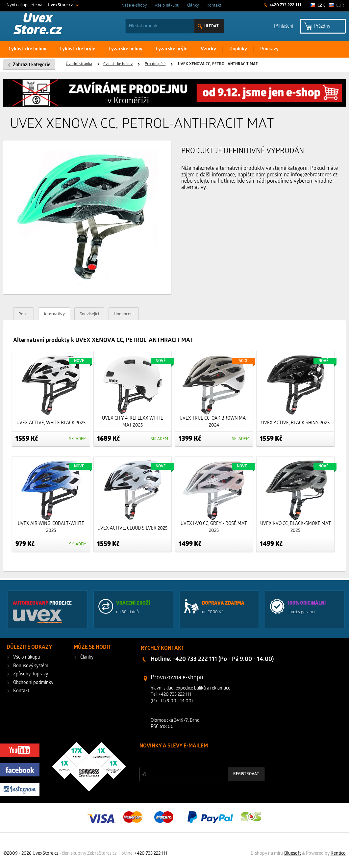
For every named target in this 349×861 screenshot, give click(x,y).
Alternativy (54, 314)
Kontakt (214, 5)
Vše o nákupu (167, 5)
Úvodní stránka (79, 64)
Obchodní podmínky (33, 682)
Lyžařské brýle (171, 49)
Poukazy (269, 49)
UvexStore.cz (60, 5)
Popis (23, 314)
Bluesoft (292, 853)
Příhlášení (283, 26)
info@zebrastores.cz (314, 175)
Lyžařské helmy (125, 49)
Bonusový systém (30, 666)
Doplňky (238, 49)
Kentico (338, 853)
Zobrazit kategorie (31, 65)
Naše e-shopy (134, 5)
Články (193, 5)
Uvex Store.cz (38, 25)
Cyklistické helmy (27, 49)
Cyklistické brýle (77, 49)
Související (89, 314)
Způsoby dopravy (30, 674)
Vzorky (208, 49)
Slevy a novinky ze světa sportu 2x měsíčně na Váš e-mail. (195, 758)
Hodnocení (124, 314)
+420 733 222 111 (284, 5)
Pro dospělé (155, 64)
